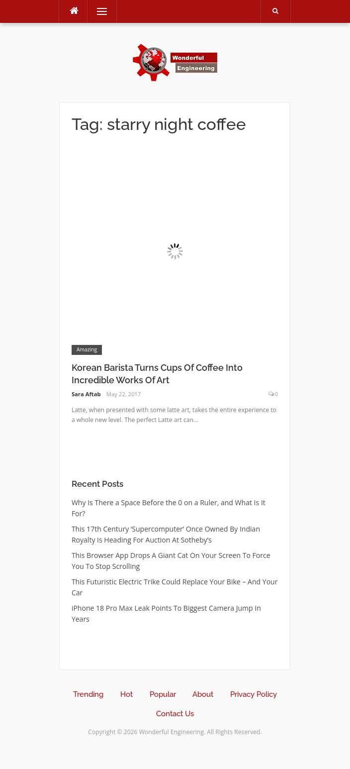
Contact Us (175, 713)
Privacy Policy (253, 694)
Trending (88, 694)
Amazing (87, 349)
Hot (126, 694)
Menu (97, 11)
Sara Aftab (86, 394)
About (202, 694)
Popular (163, 694)
